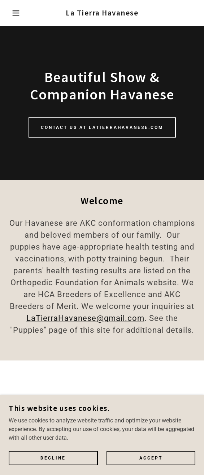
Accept (150, 457)
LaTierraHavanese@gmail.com (85, 318)
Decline (53, 457)
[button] (14, 13)
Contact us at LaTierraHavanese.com (102, 127)
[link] (102, 12)
